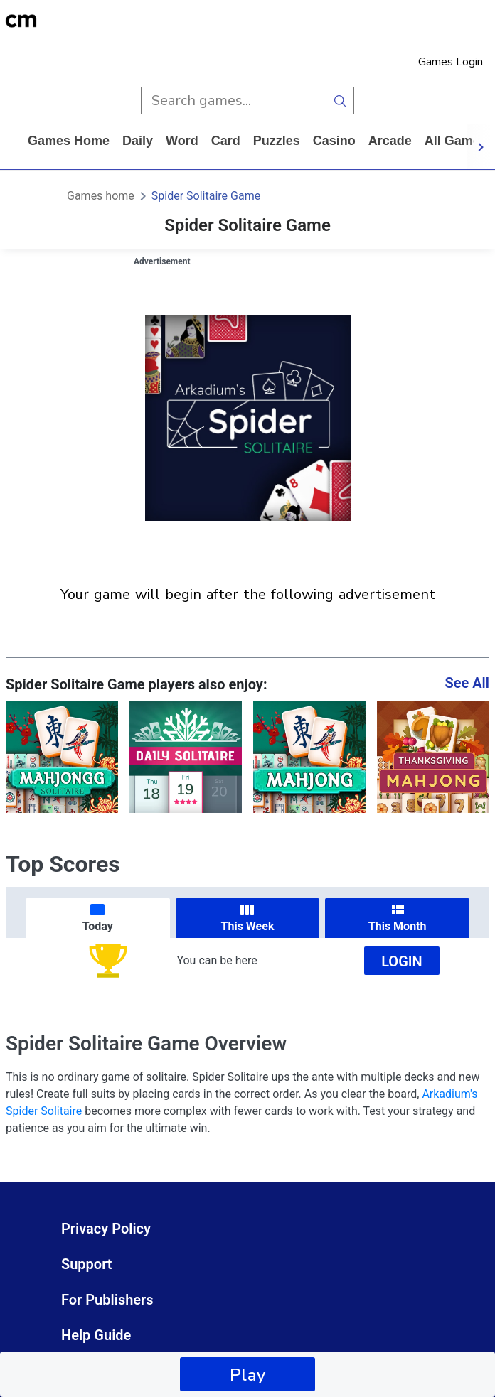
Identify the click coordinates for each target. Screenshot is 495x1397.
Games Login (450, 62)
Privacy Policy (106, 1228)
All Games (456, 141)
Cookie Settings (111, 1370)
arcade (390, 141)
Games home (69, 141)
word (182, 141)
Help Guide (96, 1335)
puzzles (276, 141)
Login (401, 961)
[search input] (233, 100)
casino (334, 141)
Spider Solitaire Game (205, 196)
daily (137, 141)
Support (86, 1264)
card (225, 141)
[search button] (340, 100)
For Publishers (107, 1299)
